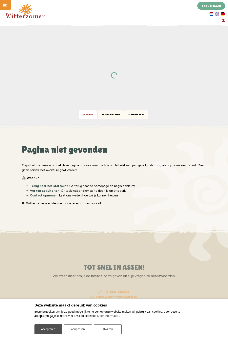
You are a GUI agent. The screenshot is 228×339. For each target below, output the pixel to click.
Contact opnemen (43, 195)
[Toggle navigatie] (5, 5)
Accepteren (48, 329)
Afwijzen (107, 329)
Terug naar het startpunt (49, 186)
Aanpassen (78, 329)
